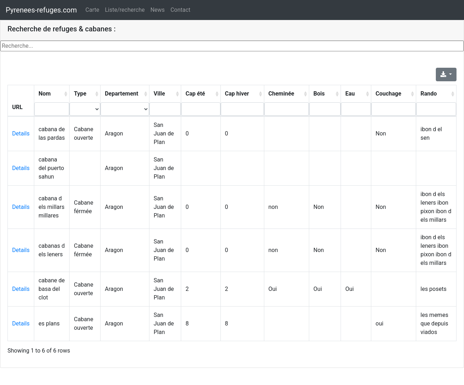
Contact (180, 9)
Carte (93, 9)
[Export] (446, 74)
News (158, 9)
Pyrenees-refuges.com (41, 10)
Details (21, 133)
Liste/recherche (124, 9)
